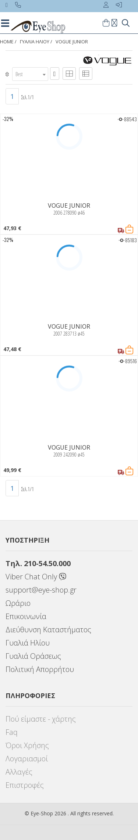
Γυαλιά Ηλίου (28, 643)
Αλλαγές (19, 772)
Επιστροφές (25, 785)
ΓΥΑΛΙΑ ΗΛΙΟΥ (34, 42)
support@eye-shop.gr (41, 590)
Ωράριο (18, 603)
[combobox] (30, 74)
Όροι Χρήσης (27, 745)
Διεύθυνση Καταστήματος (48, 630)
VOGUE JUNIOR (72, 42)
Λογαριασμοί (27, 759)
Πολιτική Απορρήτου (40, 669)
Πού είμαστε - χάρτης (41, 719)
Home (7, 42)
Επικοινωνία (26, 616)
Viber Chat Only (36, 577)
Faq (12, 732)
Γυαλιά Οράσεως (33, 656)
